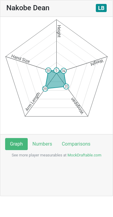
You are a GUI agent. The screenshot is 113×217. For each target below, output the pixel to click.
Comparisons (76, 144)
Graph (16, 144)
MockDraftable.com (84, 155)
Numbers (42, 144)
